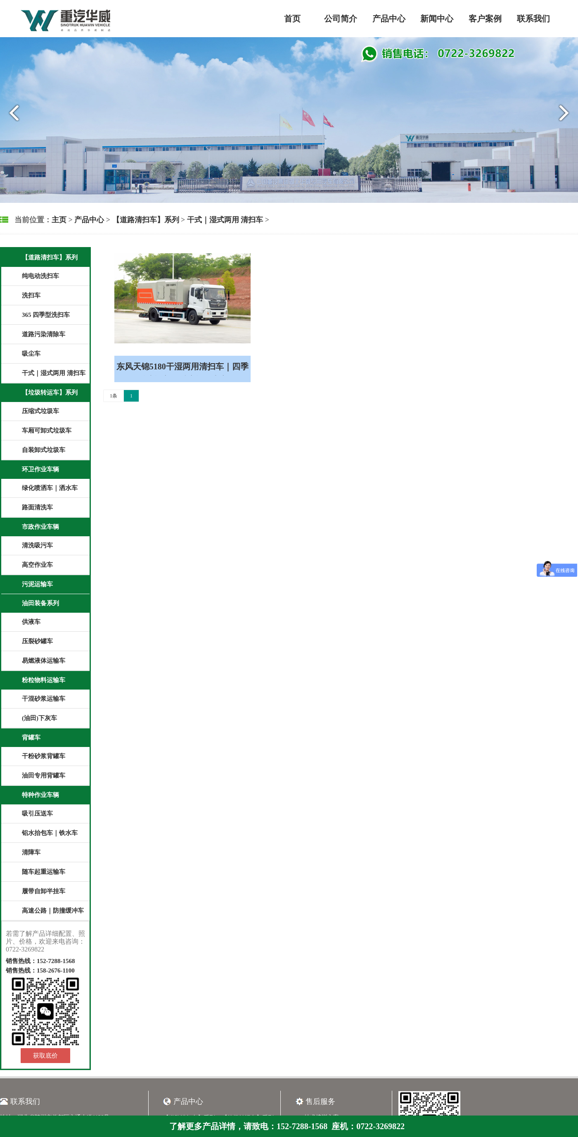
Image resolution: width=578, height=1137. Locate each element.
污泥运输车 (37, 584)
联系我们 (533, 18)
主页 (59, 220)
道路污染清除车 (43, 334)
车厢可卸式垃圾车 (46, 430)
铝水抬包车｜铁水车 (50, 833)
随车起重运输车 (43, 871)
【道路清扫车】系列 (145, 220)
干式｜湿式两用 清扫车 (225, 220)
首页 (292, 18)
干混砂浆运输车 (43, 698)
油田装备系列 (40, 603)
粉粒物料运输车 (43, 680)
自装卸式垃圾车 (43, 450)
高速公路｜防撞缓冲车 (53, 910)
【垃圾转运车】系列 (50, 392)
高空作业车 (37, 564)
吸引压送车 (37, 813)
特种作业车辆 (40, 795)
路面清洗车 (37, 507)
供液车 (31, 621)
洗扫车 (31, 295)
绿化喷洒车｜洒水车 (50, 488)
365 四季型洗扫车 (46, 315)
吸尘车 (31, 353)
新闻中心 (436, 18)
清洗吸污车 (37, 545)
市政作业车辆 (40, 526)
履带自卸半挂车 (43, 891)
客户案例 (485, 18)
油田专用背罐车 (43, 775)
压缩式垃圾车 (40, 411)
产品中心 (388, 18)
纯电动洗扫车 (40, 276)
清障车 (31, 852)
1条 (113, 396)
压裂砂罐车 (37, 641)
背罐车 (31, 737)
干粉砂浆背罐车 (43, 756)
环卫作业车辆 (40, 469)
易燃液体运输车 (43, 660)
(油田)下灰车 (39, 718)
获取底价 (45, 1055)
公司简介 (340, 18)
